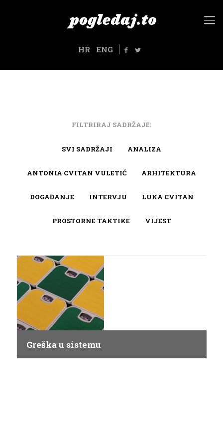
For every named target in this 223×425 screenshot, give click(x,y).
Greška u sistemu (63, 344)
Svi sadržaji (87, 148)
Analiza (144, 148)
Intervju (108, 196)
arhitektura (168, 172)
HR (84, 49)
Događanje (52, 196)
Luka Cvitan (168, 196)
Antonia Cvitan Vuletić (76, 172)
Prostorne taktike (91, 220)
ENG (104, 49)
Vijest (158, 220)
